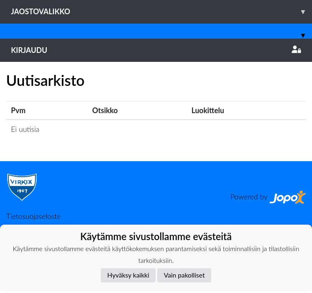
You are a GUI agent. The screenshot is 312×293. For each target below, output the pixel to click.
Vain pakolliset (184, 275)
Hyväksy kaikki (128, 275)
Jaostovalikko (161, 11)
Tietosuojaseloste (33, 216)
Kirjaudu (156, 50)
